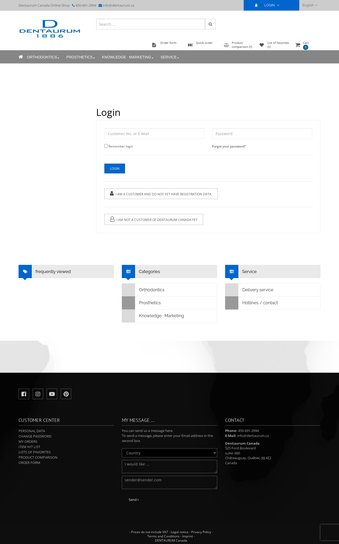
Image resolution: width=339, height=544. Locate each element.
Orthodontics (43, 57)
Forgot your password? (229, 146)
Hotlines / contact (251, 303)
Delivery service (249, 290)
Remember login (121, 146)
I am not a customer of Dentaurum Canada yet (154, 219)
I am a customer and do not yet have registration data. (161, 193)
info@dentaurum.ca (118, 5)
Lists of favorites (35, 452)
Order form (29, 462)
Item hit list (29, 446)
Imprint (187, 536)
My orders (28, 441)
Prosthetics (81, 57)
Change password (35, 436)
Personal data (32, 430)
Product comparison (38, 457)
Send (134, 499)
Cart (306, 45)
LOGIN (269, 5)
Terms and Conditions (163, 536)
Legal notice (180, 532)
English (310, 5)
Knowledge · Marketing (128, 57)
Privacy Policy (201, 532)
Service (170, 57)
